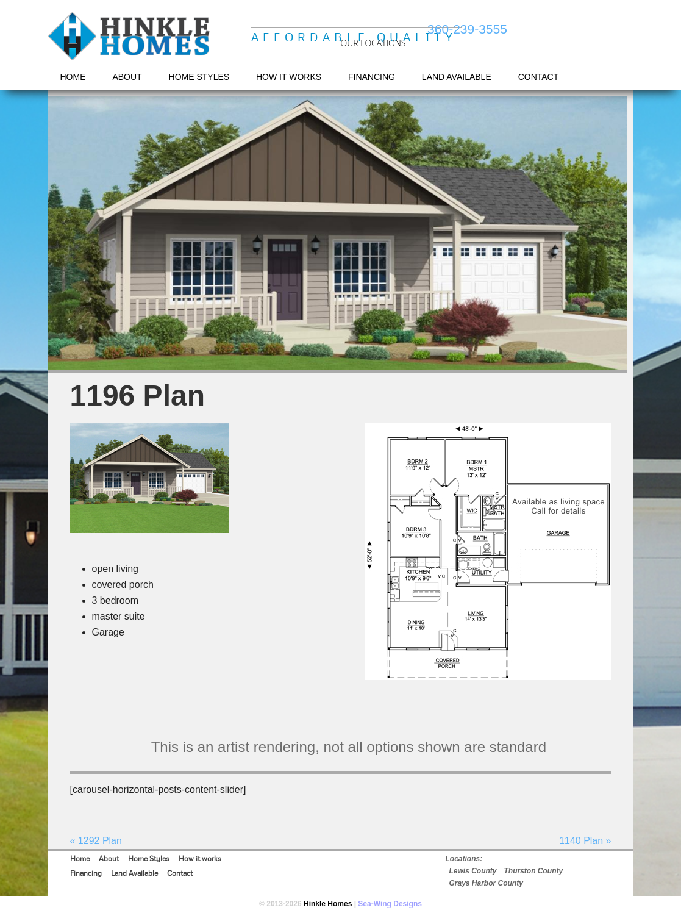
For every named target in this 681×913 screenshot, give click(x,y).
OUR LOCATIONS (373, 43)
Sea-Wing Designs (390, 904)
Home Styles (148, 858)
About (109, 858)
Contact (180, 873)
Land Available (134, 873)
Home (80, 858)
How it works (200, 858)
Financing (86, 873)
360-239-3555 (467, 29)
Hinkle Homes (130, 37)
